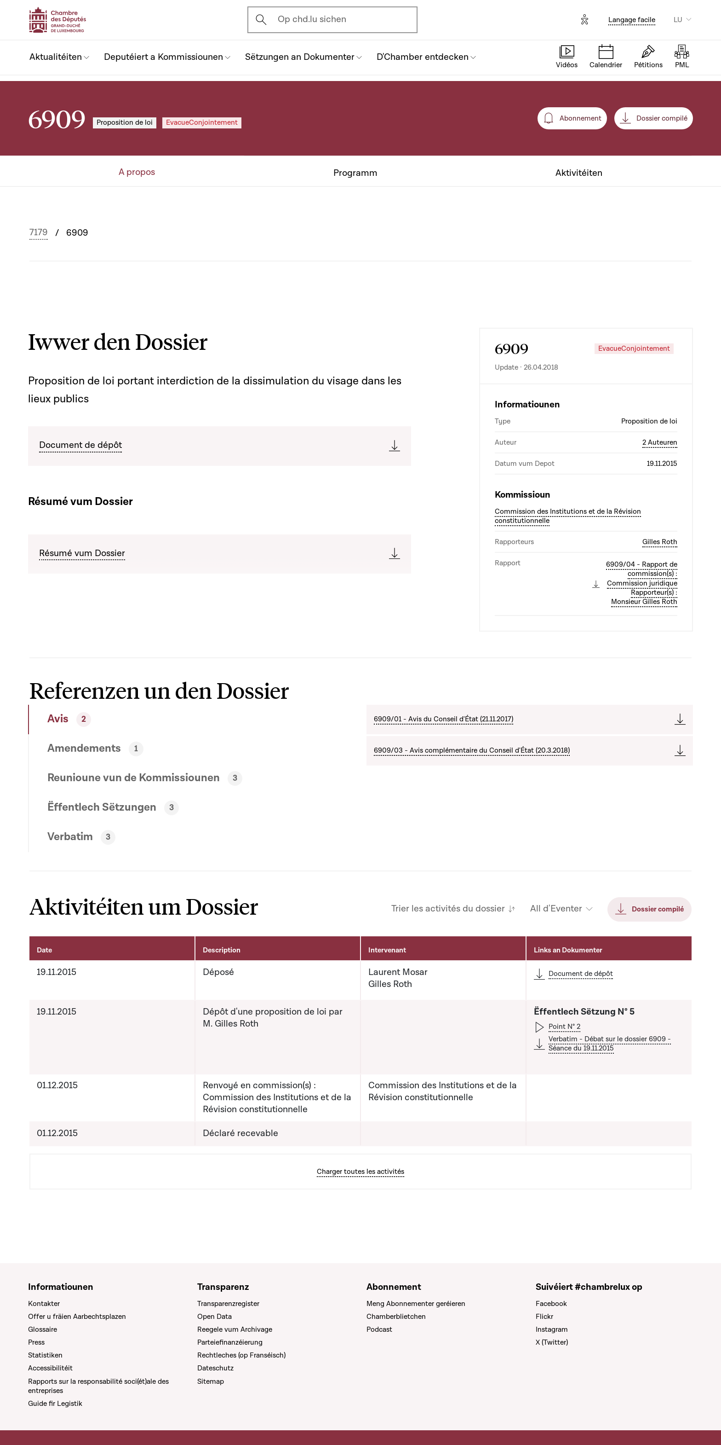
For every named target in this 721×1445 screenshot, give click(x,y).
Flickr (544, 1316)
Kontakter (44, 1303)
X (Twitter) (552, 1342)
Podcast (379, 1329)
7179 (38, 232)
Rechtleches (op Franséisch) (241, 1355)
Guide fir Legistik (55, 1403)
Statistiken (45, 1355)
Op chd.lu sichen (312, 19)
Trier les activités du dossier (448, 909)
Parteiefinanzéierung (230, 1342)
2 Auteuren (659, 442)
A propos (137, 172)
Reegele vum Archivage (234, 1329)
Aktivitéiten (578, 173)
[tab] (163, 719)
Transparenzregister (228, 1303)
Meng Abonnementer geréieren (415, 1303)
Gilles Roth (659, 541)
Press (36, 1342)
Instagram (552, 1329)
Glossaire (42, 1329)
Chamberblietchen (396, 1316)
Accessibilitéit (50, 1368)
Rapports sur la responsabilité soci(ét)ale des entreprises (98, 1386)
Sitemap (210, 1381)
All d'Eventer (556, 909)
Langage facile (631, 19)
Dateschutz (215, 1368)
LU (678, 19)
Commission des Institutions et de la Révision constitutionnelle (568, 516)
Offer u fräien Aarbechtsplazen (77, 1316)
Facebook (551, 1303)
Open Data (214, 1316)
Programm (355, 173)
